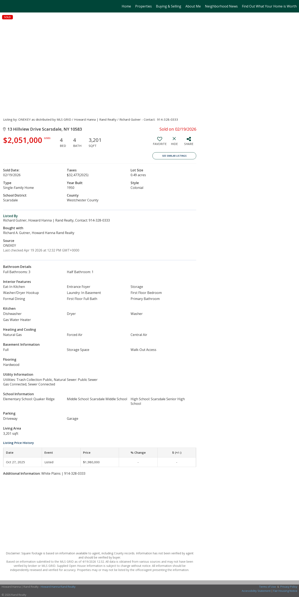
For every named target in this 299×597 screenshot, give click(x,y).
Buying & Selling (168, 6)
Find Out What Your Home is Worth (269, 6)
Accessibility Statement (256, 591)
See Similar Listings (174, 155)
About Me (193, 6)
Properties (143, 6)
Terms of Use (267, 586)
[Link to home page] (5, 6)
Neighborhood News (221, 6)
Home (126, 6)
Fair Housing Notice (285, 591)
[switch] (159, 142)
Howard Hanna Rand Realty (58, 586)
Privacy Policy (288, 586)
